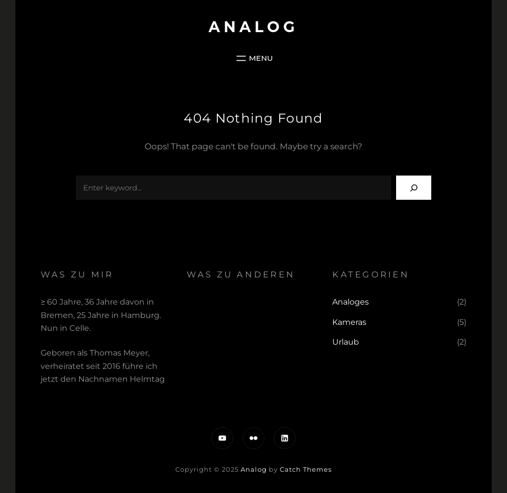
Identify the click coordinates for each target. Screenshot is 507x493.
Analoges (350, 302)
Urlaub (345, 342)
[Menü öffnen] (253, 58)
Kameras (349, 322)
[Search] (413, 188)
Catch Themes (306, 469)
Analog (253, 27)
